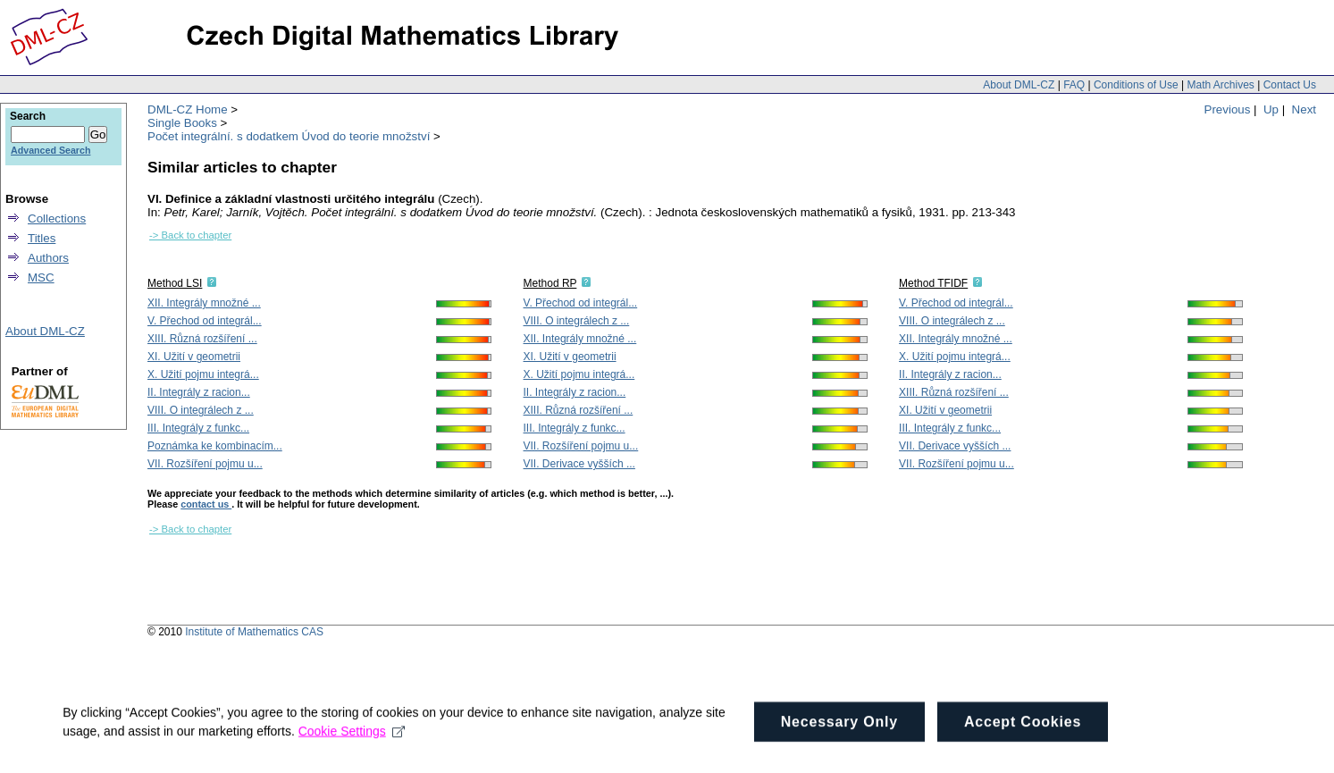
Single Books (182, 123)
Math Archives (1220, 85)
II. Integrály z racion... (198, 392)
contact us (205, 504)
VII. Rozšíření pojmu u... (205, 464)
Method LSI (174, 283)
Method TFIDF (933, 283)
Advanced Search (50, 150)
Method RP (550, 283)
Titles (41, 238)
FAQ (1074, 85)
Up (1271, 109)
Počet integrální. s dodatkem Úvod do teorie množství (288, 136)
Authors (48, 258)
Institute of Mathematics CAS (254, 632)
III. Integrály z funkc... (198, 428)
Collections (57, 218)
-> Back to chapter (190, 235)
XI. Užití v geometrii (193, 356)
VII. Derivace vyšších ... (579, 464)
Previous (1227, 109)
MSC (41, 277)
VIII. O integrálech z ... (200, 410)
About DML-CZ (1018, 85)
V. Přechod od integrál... (204, 321)
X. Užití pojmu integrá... (203, 374)
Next (1304, 109)
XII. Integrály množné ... (204, 303)
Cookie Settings (351, 750)
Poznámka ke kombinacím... (214, 446)
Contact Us (1289, 85)
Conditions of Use (1136, 85)
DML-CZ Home (187, 109)
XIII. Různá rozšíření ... (202, 338)
